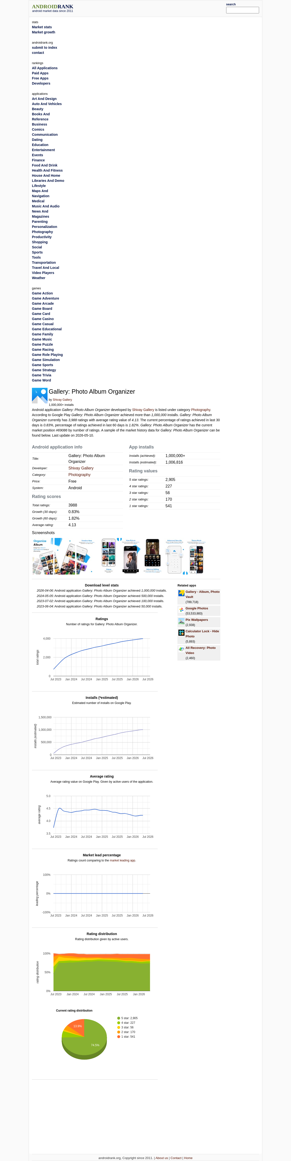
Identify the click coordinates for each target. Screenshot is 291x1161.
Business (39, 124)
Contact (176, 1158)
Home (188, 1158)
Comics (38, 129)
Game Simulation (46, 360)
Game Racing (43, 349)
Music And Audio (45, 206)
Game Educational (47, 329)
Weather (38, 278)
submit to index (44, 47)
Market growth (43, 32)
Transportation (44, 262)
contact (38, 53)
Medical (38, 201)
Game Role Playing (47, 355)
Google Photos (196, 608)
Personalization (44, 227)
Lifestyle (39, 186)
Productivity (42, 237)
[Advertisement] (155, 7)
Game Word (41, 380)
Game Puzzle (42, 344)
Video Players (43, 273)
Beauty (37, 109)
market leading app (122, 860)
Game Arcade (43, 303)
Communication (45, 135)
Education (40, 145)
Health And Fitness (47, 170)
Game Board (42, 309)
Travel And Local (45, 268)
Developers (41, 83)
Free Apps (40, 78)
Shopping (40, 242)
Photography (200, 410)
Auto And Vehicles (47, 104)
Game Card (41, 314)
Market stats (42, 27)
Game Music (42, 339)
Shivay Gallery (62, 399)
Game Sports (42, 365)
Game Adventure (45, 298)
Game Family (42, 334)
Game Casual (43, 324)
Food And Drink (44, 165)
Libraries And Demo (48, 181)
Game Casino (43, 319)
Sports (37, 252)
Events (37, 155)
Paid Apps (40, 73)
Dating (37, 140)
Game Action (42, 293)
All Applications (45, 68)
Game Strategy (44, 370)
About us (161, 1158)
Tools (36, 257)
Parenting (40, 222)
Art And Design (44, 99)
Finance (38, 160)
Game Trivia (41, 375)
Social (37, 247)
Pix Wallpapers (196, 620)
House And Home (46, 175)
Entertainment (43, 150)
